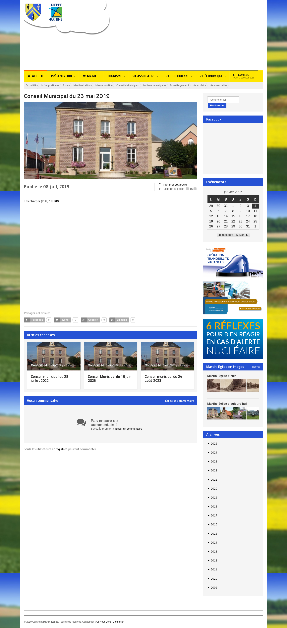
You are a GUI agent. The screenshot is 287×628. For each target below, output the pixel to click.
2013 (212, 552)
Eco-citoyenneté (199, 85)
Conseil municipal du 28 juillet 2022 (51, 379)
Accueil (35, 76)
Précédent (226, 235)
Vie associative (243, 85)
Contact (243, 75)
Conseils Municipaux (141, 85)
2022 (212, 470)
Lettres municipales (171, 85)
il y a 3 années (66, 365)
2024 (212, 453)
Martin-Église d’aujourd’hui (226, 404)
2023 (212, 461)
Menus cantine (114, 85)
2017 (212, 515)
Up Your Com (103, 622)
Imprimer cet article (173, 185)
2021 (212, 479)
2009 (212, 587)
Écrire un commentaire (179, 401)
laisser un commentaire (129, 429)
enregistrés (60, 449)
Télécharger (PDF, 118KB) (41, 201)
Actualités (32, 85)
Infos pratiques (54, 85)
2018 (212, 506)
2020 (212, 488)
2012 (212, 560)
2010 (212, 578)
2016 (212, 524)
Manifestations (90, 85)
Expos (72, 85)
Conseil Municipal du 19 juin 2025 (108, 379)
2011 (212, 569)
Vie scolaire (222, 85)
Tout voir (256, 367)
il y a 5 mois (124, 365)
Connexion (118, 622)
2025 (212, 443)
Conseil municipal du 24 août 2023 (165, 379)
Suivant (240, 235)
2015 (212, 533)
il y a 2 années (180, 365)
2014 (212, 543)
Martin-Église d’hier (221, 375)
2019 (212, 498)
